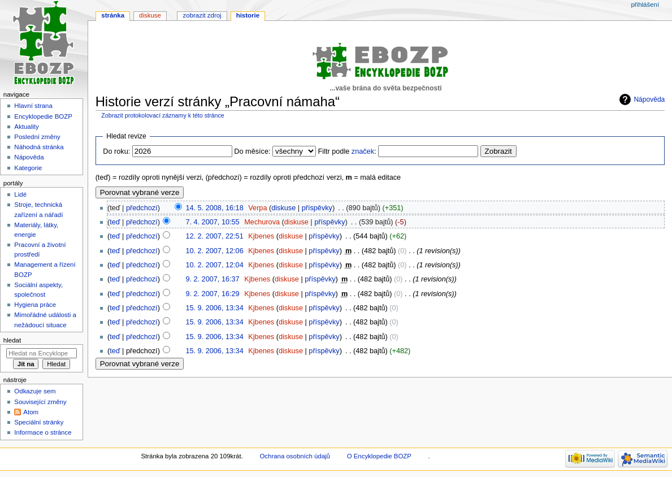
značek (363, 151)
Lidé (20, 194)
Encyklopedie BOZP (43, 116)
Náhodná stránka (38, 147)
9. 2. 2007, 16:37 (212, 279)
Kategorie (28, 167)
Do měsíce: (252, 151)
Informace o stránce (42, 432)
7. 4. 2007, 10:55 (212, 222)
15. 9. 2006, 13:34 (214, 308)
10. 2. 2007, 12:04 (214, 265)
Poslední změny (37, 136)
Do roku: (116, 151)
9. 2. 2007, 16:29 (212, 294)
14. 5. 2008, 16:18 (214, 208)
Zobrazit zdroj (202, 15)
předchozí (142, 208)
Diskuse (150, 15)
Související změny (40, 401)
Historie (247, 15)
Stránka (112, 15)
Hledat (12, 340)
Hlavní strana (33, 105)
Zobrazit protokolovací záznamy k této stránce (162, 115)
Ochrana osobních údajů (294, 456)
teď (115, 222)
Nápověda (649, 99)
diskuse (283, 208)
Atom (30, 412)
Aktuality (26, 126)
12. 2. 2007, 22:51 (214, 236)
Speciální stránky (38, 422)
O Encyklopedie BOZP (379, 456)
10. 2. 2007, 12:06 (214, 251)
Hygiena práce (35, 304)
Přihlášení (645, 4)
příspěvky (317, 208)
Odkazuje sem (34, 391)
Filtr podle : (347, 151)
